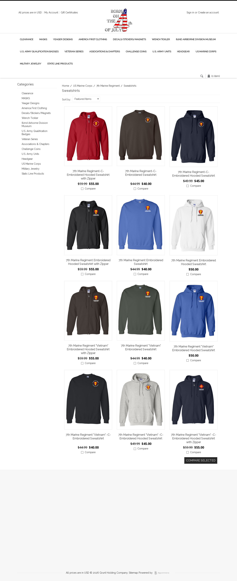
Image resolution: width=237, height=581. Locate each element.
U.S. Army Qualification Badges (39, 51)
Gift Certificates (69, 12)
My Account (51, 12)
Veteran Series (73, 51)
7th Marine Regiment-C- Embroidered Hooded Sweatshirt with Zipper (88, 174)
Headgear (183, 51)
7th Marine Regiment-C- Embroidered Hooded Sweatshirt (193, 173)
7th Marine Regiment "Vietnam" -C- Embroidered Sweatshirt (88, 436)
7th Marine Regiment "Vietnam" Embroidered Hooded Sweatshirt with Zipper (88, 349)
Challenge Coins (136, 51)
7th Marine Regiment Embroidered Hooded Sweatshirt (193, 262)
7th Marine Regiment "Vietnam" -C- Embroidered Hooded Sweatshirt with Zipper (193, 438)
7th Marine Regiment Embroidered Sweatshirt (141, 262)
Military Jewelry (30, 63)
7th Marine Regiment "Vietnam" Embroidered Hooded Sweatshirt (193, 348)
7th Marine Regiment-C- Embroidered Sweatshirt (140, 172)
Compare (90, 188)
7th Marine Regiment (108, 85)
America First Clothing (93, 39)
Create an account (208, 12)
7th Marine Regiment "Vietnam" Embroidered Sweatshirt (141, 347)
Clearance (26, 39)
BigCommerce (163, 573)
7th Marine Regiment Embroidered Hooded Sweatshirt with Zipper (88, 262)
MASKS (43, 39)
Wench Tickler (161, 39)
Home (65, 85)
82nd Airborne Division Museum (196, 39)
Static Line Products (60, 63)
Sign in (190, 12)
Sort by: (66, 99)
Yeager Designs (63, 39)
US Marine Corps (206, 51)
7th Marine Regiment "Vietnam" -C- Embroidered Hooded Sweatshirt (140, 436)
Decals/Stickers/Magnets (129, 39)
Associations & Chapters (104, 51)
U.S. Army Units (161, 51)
